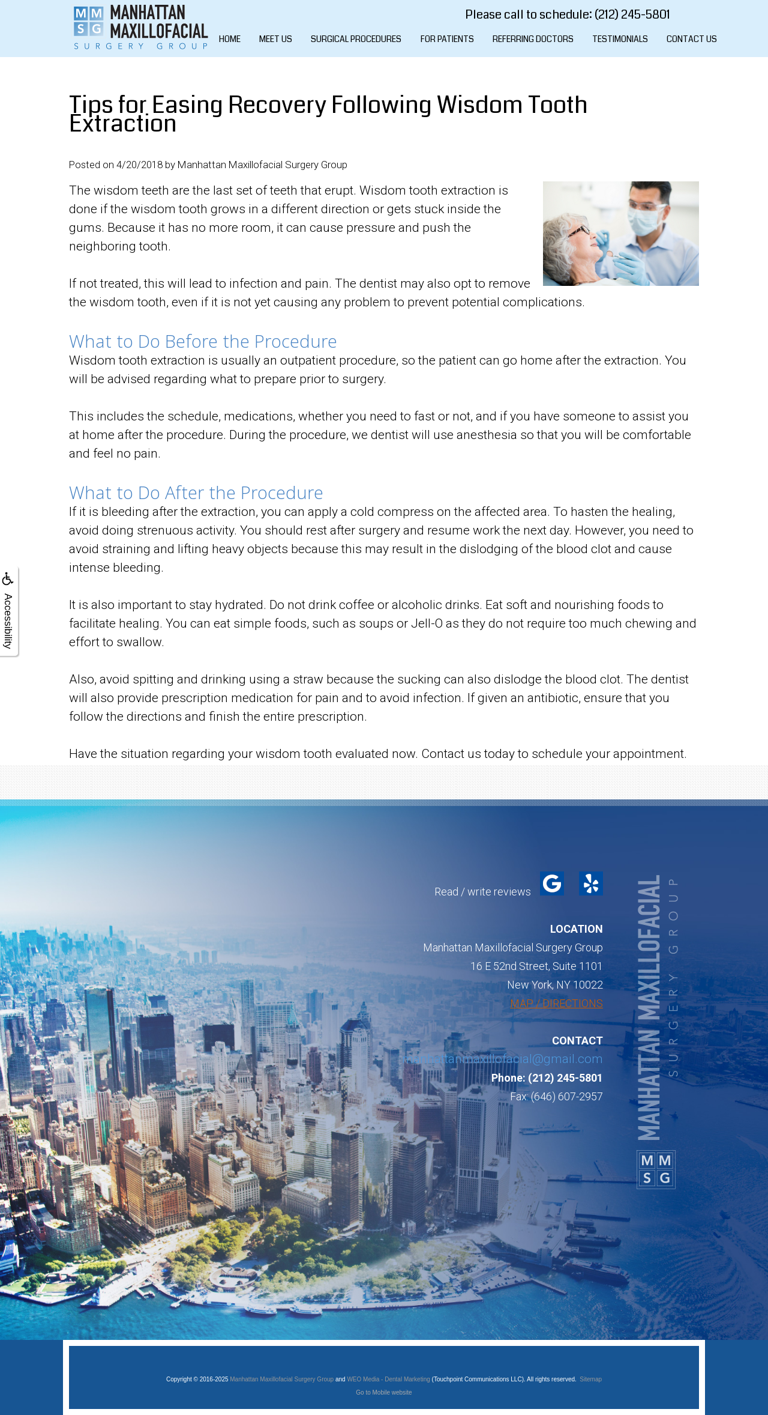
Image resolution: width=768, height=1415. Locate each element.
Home (230, 39)
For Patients (447, 39)
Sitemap (591, 1379)
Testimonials (620, 39)
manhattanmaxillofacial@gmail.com (502, 1059)
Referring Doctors (533, 39)
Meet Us (275, 39)
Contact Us (692, 39)
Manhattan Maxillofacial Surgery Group (282, 1379)
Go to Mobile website (384, 1392)
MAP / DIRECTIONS (556, 1003)
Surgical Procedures (356, 39)
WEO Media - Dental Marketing (388, 1379)
